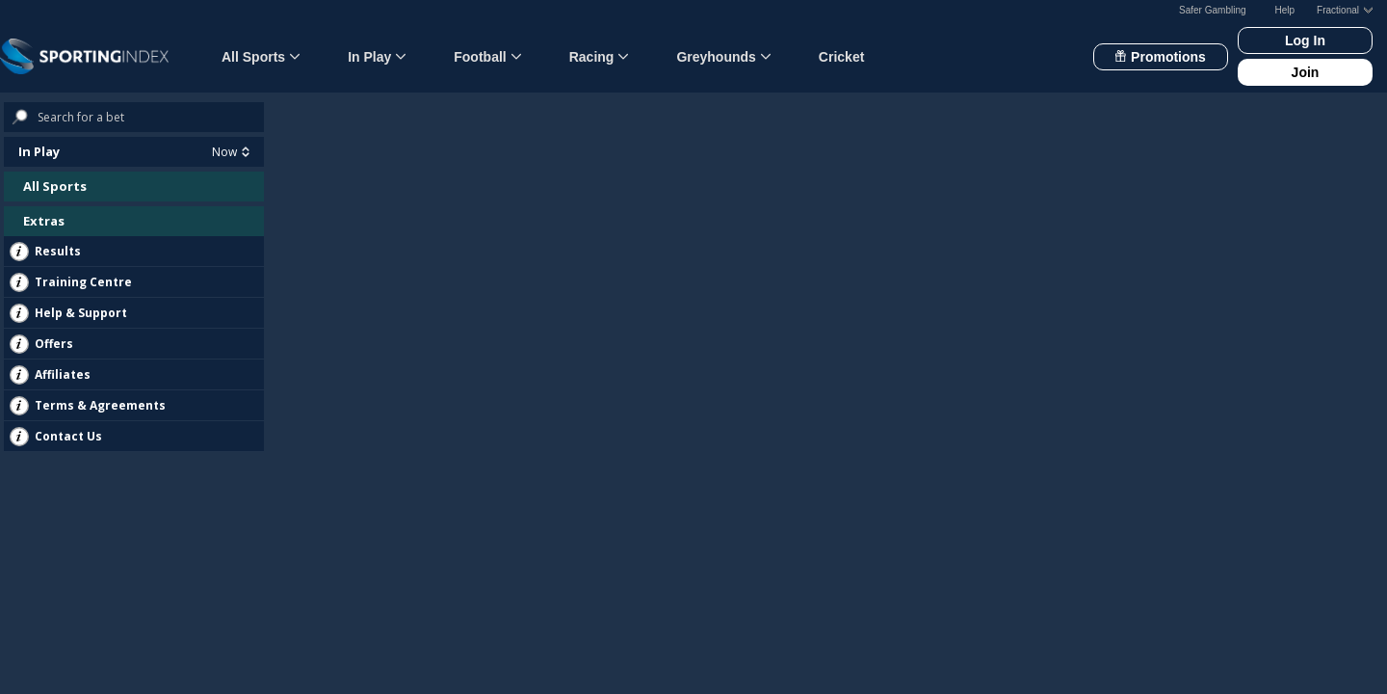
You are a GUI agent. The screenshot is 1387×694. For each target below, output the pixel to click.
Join (1306, 72)
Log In (1305, 40)
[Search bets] (151, 117)
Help (1285, 10)
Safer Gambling (1212, 10)
